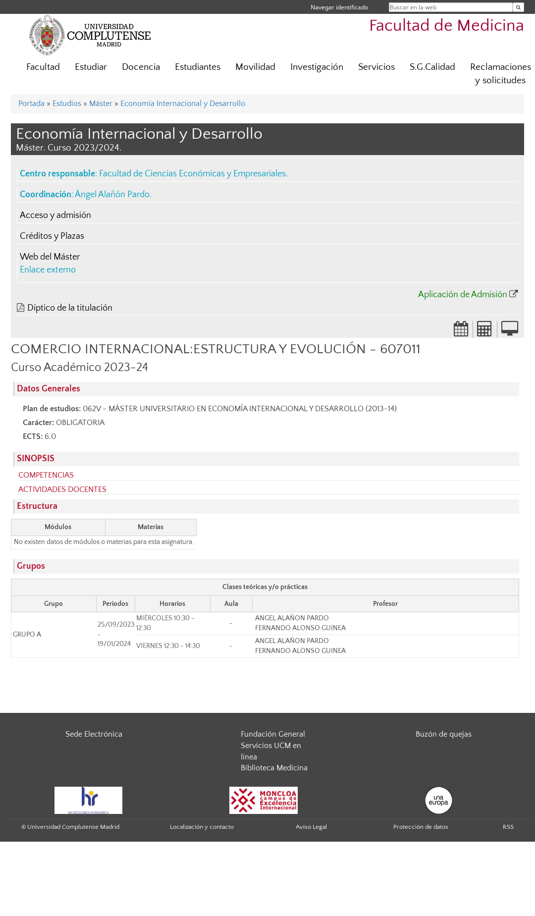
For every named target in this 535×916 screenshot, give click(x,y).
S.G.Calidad (432, 67)
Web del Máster (50, 257)
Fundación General (273, 734)
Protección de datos (420, 826)
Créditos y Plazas (52, 236)
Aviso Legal (311, 826)
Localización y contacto (202, 826)
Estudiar (91, 67)
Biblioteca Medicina (274, 767)
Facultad (43, 67)
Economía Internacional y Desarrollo (182, 103)
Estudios (67, 103)
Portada (31, 103)
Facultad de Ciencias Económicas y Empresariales (192, 174)
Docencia (141, 67)
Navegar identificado (339, 7)
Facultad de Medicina (446, 26)
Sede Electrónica (93, 734)
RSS (508, 826)
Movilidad (255, 67)
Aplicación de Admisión (462, 295)
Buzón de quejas (444, 734)
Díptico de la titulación (69, 308)
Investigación (316, 67)
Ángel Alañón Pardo (112, 195)
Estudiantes (197, 67)
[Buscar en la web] (518, 7)
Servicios (376, 67)
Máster (100, 103)
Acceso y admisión (55, 215)
